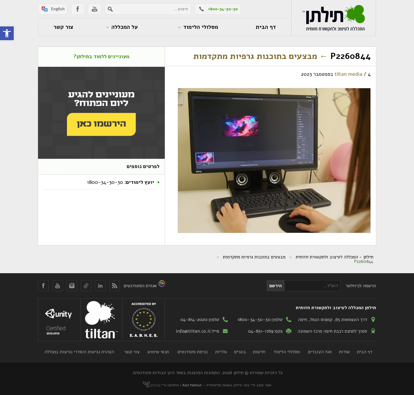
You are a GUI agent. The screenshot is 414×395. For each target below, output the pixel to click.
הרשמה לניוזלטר (361, 285)
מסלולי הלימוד (286, 351)
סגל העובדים (320, 351)
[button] (7, 33)
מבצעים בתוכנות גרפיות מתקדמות (260, 56)
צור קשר (132, 351)
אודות (344, 351)
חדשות (259, 351)
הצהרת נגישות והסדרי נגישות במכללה (79, 351)
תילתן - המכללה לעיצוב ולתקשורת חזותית (334, 257)
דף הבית (364, 351)
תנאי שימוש (158, 351)
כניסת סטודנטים (192, 351)
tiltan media (348, 74)
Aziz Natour (192, 385)
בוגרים (240, 351)
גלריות (221, 351)
